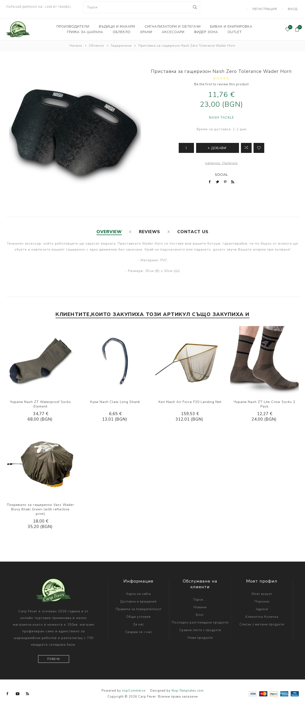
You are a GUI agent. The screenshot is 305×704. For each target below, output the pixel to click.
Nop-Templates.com (188, 686)
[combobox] (141, 7)
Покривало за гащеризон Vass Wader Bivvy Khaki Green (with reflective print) (40, 505)
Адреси (262, 605)
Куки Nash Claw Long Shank (115, 398)
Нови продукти (200, 634)
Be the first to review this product (221, 80)
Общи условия (138, 613)
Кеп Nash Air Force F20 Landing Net (189, 398)
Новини (200, 603)
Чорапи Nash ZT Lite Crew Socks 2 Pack (264, 400)
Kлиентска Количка (261, 613)
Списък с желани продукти (261, 620)
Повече (53, 655)
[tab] (109, 228)
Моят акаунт (262, 590)
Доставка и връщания (138, 597)
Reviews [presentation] (149, 228)
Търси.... (200, 595)
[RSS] (27, 690)
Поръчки (261, 597)
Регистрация (269, 7)
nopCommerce (133, 686)
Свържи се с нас (138, 628)
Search (194, 7)
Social (221, 170)
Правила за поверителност (139, 605)
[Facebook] (7, 690)
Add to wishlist (259, 144)
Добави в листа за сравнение (246, 144)
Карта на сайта (138, 590)
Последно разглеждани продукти (200, 618)
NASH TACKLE (221, 113)
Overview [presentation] (109, 228)
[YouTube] (17, 690)
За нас (138, 620)
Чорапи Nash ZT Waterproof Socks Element (40, 400)
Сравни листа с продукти (200, 626)
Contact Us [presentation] (192, 228)
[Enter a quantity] (186, 144)
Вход (294, 7)
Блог (200, 611)
